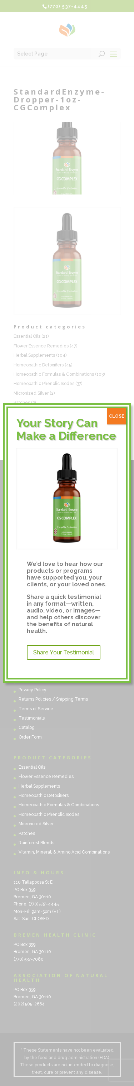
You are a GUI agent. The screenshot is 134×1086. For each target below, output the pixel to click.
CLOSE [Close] (116, 416)
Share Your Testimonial (63, 652)
